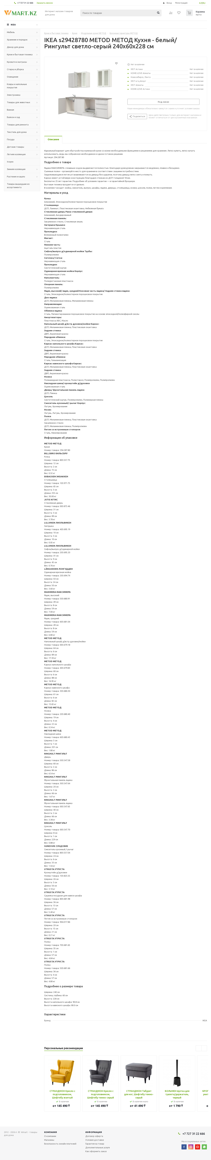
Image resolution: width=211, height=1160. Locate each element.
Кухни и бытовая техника (19, 54)
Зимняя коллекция (16, 169)
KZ (200, 3)
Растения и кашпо (16, 176)
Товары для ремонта (18, 124)
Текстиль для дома (17, 132)
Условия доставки (94, 1140)
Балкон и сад (13, 117)
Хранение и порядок (17, 39)
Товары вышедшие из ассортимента (18, 185)
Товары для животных (18, 102)
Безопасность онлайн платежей (60, 1144)
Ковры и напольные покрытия (17, 86)
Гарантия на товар (94, 1144)
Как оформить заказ (96, 1151)
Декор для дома (15, 47)
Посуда (10, 139)
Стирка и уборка (15, 69)
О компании (50, 1136)
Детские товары (15, 147)
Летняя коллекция (16, 154)
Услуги (10, 162)
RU (204, 3)
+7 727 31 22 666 (25, 3)
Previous (198, 1048)
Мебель (11, 32)
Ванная (10, 110)
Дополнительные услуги (97, 1147)
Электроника (13, 95)
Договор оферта (94, 1136)
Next (204, 1048)
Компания (50, 1132)
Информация (93, 1132)
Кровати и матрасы (17, 62)
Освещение (12, 77)
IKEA (13, 24)
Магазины (49, 1140)
